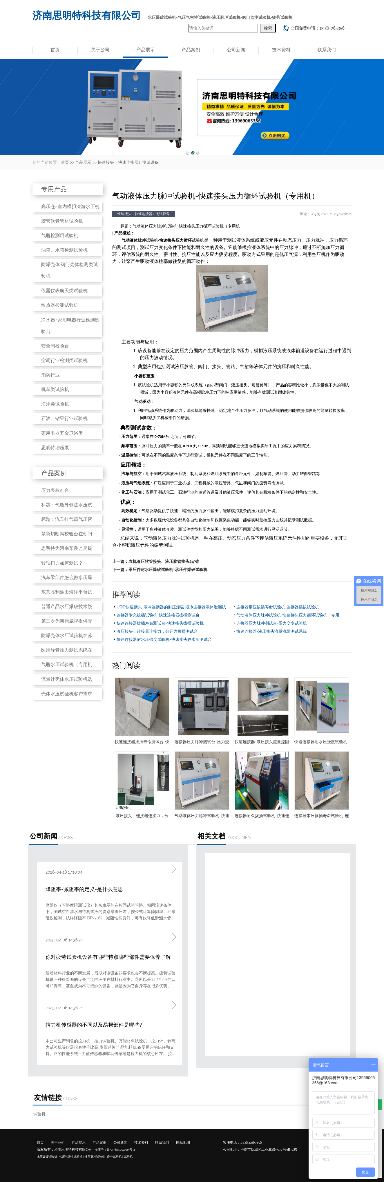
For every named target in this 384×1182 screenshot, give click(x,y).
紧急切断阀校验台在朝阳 (66, 534)
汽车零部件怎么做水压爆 (66, 577)
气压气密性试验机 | (71, 1156)
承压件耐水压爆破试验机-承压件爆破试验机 (167, 569)
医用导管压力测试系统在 (66, 650)
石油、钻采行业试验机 (64, 418)
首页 (55, 49)
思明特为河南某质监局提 (66, 548)
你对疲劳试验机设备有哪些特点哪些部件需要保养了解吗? (108, 957)
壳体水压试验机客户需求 (66, 694)
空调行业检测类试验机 (64, 360)
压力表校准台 (55, 490)
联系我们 (326, 49)
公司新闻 (236, 49)
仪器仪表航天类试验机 (64, 290)
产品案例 (191, 49)
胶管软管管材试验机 (62, 221)
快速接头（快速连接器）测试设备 (128, 162)
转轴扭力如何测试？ (62, 563)
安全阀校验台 (55, 346)
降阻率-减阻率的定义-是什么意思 (84, 889)
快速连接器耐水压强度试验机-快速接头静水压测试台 (164, 639)
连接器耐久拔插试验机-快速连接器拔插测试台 (158, 615)
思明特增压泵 (55, 447)
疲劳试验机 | (115, 1156)
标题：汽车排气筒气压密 (66, 519)
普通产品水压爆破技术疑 (66, 606)
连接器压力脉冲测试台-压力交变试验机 (271, 623)
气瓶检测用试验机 (59, 235)
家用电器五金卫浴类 (62, 433)
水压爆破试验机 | (48, 1156)
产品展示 (145, 49)
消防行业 (50, 375)
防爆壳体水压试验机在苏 (66, 635)
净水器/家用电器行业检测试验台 (70, 325)
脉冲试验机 (167, 226)
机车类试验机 (55, 389)
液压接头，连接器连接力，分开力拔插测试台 (157, 631)
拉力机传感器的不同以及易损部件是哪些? (94, 1025)
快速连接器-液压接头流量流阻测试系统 (271, 631)
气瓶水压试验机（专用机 (66, 664)
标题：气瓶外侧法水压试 (66, 505)
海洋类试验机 (55, 404)
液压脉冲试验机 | (95, 1156)
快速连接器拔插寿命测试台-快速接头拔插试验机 (160, 623)
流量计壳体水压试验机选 (66, 679)
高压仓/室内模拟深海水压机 (70, 206)
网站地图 (183, 1143)
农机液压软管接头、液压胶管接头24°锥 (163, 561)
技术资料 (281, 49)
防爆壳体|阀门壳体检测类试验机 (69, 270)
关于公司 (100, 49)
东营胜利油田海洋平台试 (66, 592)
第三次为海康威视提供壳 (66, 621)
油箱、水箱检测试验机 (64, 250)
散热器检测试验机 (59, 305)
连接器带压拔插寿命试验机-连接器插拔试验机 (277, 607)
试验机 (217, 226)
